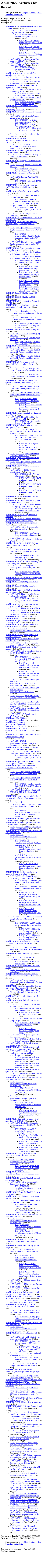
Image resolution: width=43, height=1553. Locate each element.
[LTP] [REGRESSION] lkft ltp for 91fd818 (22, 297)
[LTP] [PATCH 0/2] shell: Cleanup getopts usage (23, 112)
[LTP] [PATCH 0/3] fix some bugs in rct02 (21, 1333)
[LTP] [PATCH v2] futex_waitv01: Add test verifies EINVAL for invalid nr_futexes (21, 363)
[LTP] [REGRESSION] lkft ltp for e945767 (22, 582)
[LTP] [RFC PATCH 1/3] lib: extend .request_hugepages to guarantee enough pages (23, 1370)
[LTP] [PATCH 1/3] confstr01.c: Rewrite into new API (26, 200)
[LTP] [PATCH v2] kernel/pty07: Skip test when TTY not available (25, 828)
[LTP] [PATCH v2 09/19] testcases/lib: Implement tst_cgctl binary (24, 1462)
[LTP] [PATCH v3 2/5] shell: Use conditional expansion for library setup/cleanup (22, 1293)
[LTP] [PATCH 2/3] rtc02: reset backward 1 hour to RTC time (26, 1358)
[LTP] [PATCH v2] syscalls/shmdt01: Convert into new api (28, 1188)
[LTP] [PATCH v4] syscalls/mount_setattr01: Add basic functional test (23, 1221)
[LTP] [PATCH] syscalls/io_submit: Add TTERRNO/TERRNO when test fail (20, 767)
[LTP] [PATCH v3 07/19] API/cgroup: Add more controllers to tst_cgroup (26, 1450)
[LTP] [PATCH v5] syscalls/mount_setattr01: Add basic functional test (23, 1329)
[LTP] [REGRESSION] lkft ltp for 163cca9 (22, 106)
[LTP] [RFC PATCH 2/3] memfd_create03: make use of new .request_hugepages (24, 1381)
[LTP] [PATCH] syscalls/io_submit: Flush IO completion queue (25, 463)
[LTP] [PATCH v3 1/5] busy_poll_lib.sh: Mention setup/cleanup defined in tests (25, 1250)
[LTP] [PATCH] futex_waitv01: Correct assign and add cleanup (24, 595)
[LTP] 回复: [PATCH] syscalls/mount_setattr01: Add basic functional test (23, 743)
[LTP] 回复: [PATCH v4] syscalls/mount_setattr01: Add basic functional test (28, 1233)
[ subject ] (25, 13)
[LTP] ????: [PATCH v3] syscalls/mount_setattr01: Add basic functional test (30, 1113)
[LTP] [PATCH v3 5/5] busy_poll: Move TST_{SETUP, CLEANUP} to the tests (20, 1305)
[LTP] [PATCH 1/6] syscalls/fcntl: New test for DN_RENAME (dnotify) (26, 652)
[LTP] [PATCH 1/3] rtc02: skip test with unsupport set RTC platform (25, 1338)
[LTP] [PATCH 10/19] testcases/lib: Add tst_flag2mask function (25, 1468)
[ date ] (39, 13)
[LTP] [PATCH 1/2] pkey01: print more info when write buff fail (24, 455)
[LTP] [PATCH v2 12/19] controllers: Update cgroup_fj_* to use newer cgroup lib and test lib (25, 1481)
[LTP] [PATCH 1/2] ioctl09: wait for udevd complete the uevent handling (21, 873)
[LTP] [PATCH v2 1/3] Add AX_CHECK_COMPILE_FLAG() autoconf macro (22, 140)
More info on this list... (14, 15)
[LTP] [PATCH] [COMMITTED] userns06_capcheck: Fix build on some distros (23, 1173)
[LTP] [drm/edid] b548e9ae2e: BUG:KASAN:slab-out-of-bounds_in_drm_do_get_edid (17, 724)
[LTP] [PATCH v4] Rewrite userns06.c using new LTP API (24, 31)
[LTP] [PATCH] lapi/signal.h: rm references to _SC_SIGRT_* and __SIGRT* (23, 1154)
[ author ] (32, 13)
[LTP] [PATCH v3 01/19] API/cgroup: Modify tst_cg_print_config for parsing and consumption (26, 1414)
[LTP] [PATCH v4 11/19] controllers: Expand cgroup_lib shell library (23, 1474)
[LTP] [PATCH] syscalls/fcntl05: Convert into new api (27, 1205)
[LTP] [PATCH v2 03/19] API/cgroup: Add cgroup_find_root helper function (26, 1425)
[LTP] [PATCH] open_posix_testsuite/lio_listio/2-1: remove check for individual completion (24, 797)
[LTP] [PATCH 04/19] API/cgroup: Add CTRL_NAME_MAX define (24, 1432)
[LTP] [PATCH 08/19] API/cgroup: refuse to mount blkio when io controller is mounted (25, 1457)
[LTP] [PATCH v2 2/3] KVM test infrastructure (23, 466)
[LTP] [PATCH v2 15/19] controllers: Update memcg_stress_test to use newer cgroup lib (24, 1502)
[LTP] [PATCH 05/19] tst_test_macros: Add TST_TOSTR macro (24, 1438)
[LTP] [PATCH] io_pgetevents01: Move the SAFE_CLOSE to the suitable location (22, 186)
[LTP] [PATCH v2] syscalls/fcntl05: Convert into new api (28, 1211)
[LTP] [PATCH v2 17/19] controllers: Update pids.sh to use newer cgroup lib (24, 1513)
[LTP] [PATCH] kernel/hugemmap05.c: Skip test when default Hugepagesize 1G (23, 987)
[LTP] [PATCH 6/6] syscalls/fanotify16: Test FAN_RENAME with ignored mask (25, 709)
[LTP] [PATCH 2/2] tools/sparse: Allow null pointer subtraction (24, 528)
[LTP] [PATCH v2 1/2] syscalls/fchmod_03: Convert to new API (25, 630)
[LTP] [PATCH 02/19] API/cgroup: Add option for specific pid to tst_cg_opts (24, 1419)
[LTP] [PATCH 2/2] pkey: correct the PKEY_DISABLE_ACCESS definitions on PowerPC (26, 431)
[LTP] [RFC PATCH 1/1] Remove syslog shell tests (27, 343)
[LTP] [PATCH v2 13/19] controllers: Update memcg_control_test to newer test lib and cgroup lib (25, 1487)
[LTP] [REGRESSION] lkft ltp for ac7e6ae (22, 586)
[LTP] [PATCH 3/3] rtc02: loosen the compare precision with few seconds (23, 1364)
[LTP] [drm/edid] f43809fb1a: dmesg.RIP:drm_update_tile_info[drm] (20, 729)
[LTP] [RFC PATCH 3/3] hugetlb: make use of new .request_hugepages (24, 1377)
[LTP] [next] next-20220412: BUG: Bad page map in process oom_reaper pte (22, 544)
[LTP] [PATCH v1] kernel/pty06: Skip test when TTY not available (25, 156)
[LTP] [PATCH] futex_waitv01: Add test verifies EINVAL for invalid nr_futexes (23, 347)
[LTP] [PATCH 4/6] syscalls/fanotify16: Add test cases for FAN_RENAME (24, 697)
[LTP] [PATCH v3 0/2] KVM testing (19, 953)
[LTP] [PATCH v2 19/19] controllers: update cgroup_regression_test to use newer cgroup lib (23, 1528)
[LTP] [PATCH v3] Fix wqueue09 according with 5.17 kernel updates (23, 567)
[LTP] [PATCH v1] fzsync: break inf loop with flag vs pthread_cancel (25, 253)
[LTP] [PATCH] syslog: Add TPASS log (20, 173)
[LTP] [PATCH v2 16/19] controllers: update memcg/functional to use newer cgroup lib (24, 1508)
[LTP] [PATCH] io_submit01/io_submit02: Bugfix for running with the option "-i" (21, 223)
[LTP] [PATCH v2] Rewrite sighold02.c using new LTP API (24, 644)
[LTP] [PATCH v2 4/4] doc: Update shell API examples (28, 1040)
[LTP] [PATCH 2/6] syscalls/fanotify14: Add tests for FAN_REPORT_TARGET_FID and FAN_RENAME (24, 683)
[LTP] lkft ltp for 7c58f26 (15, 110)
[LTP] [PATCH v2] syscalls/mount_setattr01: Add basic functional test (23, 837)
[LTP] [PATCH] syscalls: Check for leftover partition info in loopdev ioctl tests (22, 306)
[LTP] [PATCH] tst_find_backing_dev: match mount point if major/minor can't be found (22, 1240)
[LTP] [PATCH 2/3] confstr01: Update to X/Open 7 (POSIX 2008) (25, 204)
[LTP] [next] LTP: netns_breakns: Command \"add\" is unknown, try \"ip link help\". (22, 975)
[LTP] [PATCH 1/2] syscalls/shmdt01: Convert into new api (24, 1183)
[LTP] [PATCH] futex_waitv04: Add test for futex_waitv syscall (25, 609)
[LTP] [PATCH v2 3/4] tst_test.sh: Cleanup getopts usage (27, 1024)
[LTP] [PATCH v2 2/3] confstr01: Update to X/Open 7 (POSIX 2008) (22, 748)
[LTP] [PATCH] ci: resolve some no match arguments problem (28, 95)
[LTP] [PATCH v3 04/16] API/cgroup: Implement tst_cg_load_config (24, 1301)
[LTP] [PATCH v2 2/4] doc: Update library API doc (29, 1013)
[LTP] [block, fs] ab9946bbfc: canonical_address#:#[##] (16, 719)
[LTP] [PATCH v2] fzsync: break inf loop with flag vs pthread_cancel (25, 505)
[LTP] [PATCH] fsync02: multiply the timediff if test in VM (24, 418)
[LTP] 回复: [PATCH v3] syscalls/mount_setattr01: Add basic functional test (28, 1090)
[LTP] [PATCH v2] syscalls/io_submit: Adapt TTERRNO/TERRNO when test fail (22, 942)
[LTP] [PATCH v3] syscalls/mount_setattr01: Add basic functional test (23, 1084)
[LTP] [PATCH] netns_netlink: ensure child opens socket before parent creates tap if (21, 381)
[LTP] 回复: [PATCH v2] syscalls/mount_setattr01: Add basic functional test (28, 857)
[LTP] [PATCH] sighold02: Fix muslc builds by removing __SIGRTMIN (23, 1120)
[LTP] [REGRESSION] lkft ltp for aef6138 (22, 293)
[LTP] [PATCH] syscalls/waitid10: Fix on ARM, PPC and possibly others (23, 763)
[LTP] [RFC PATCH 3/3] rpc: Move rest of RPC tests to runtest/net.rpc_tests (26, 1393)
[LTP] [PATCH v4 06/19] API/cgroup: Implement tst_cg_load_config (24, 1444)
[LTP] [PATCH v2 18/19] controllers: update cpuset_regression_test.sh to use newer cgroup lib (24, 1520)
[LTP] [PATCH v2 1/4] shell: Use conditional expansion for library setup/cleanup (22, 1048)
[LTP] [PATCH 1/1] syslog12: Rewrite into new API (26, 170)
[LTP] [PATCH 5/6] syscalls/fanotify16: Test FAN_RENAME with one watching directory (25, 704)
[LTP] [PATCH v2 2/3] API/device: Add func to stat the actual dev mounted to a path (23, 520)
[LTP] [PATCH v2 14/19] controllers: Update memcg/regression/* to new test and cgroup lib (24, 1496)
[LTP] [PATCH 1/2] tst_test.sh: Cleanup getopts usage (26, 121)
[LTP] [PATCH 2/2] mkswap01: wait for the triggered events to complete (25, 877)
